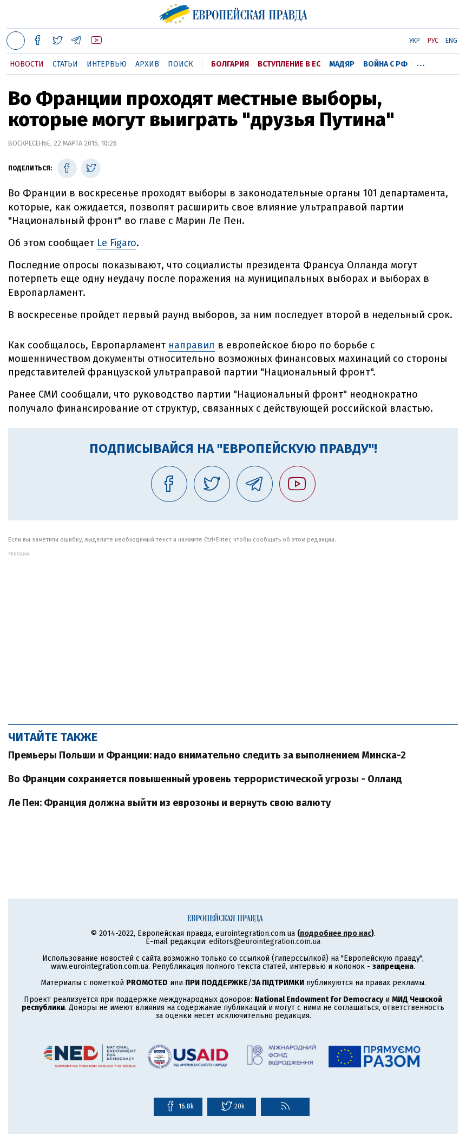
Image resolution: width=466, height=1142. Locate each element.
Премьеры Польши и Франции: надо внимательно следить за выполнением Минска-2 (207, 755)
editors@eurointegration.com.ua (264, 941)
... (420, 62)
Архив (147, 64)
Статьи (65, 64)
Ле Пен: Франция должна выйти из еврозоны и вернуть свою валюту (169, 803)
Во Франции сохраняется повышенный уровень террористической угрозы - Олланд (205, 779)
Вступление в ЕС (289, 64)
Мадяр (342, 64)
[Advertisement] (233, 632)
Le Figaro (116, 243)
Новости (27, 64)
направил (191, 345)
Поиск (180, 64)
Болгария (230, 64)
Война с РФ (385, 64)
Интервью (107, 64)
